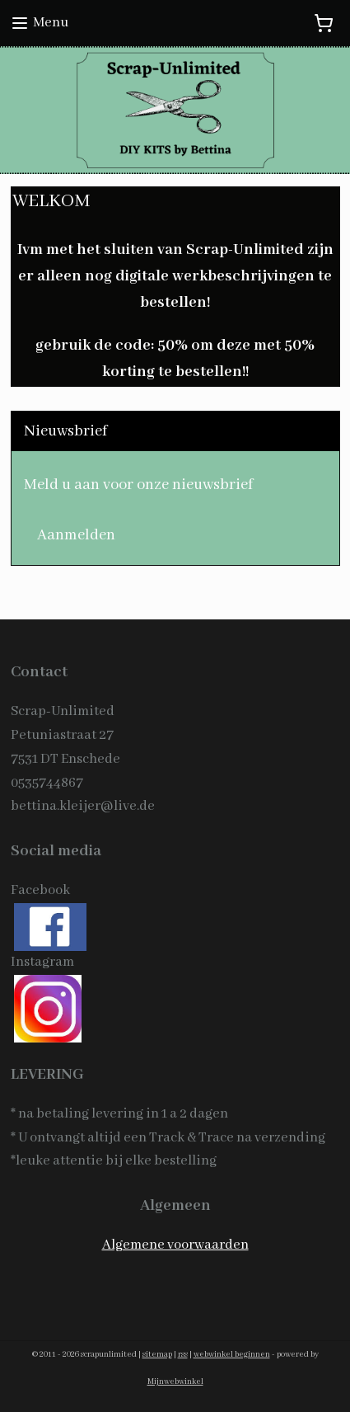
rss (183, 1354)
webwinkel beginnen (232, 1354)
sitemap (157, 1354)
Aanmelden (76, 535)
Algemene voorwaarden (175, 1245)
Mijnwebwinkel (175, 1382)
